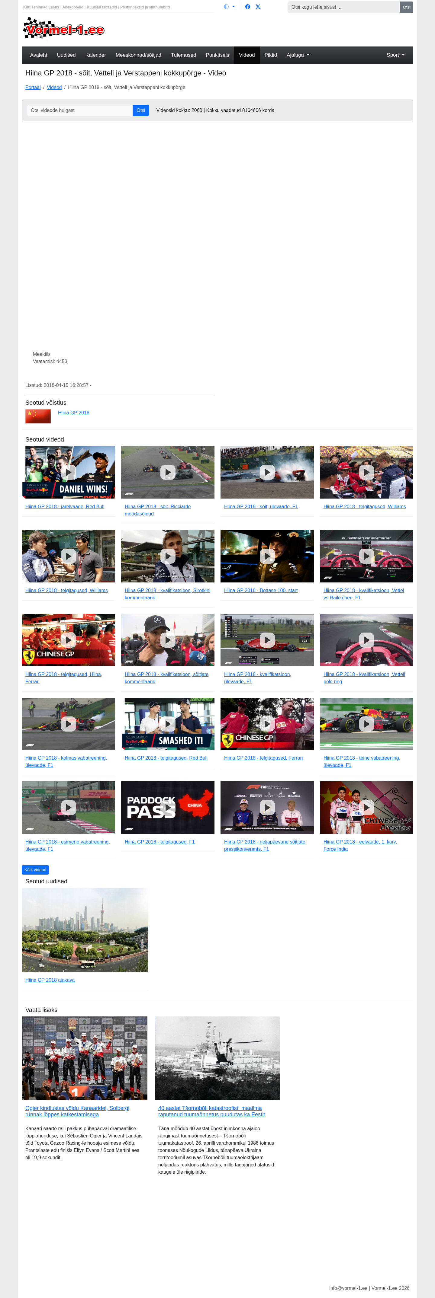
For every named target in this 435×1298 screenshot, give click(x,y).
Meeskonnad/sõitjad (138, 55)
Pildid (271, 55)
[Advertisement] (267, 29)
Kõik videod (35, 869)
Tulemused (183, 55)
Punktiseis (217, 55)
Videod (247, 55)
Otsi (407, 7)
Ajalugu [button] (296, 55)
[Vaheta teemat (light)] (229, 7)
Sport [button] (393, 55)
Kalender (95, 55)
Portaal (33, 87)
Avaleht (38, 55)
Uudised (66, 55)
